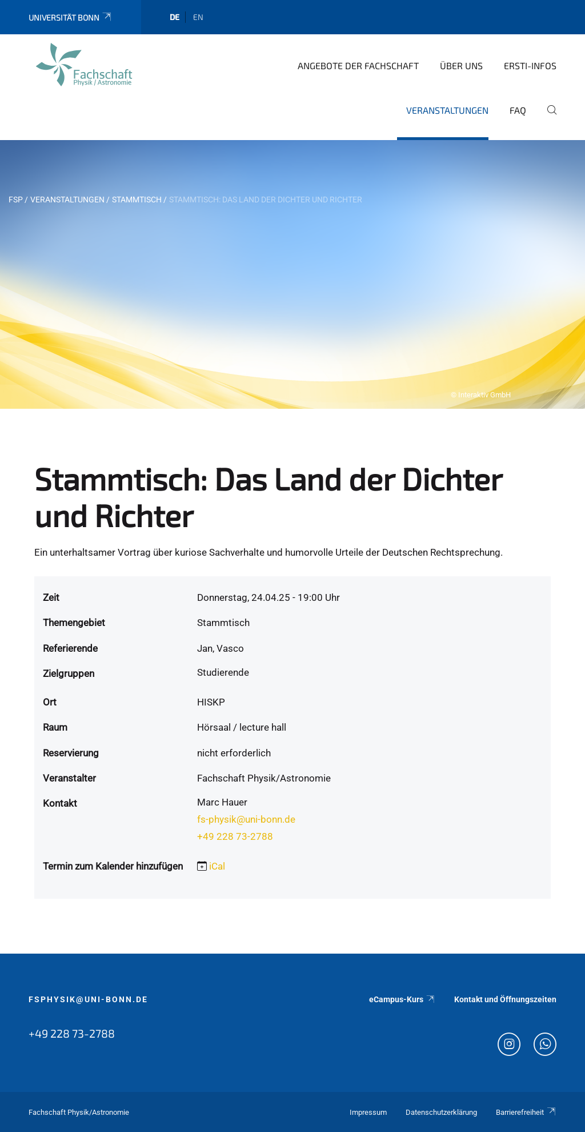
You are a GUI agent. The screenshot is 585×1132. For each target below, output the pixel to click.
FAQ (518, 110)
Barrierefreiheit (526, 1112)
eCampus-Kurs (402, 999)
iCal (217, 866)
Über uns (461, 65)
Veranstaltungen (447, 110)
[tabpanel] (292, 274)
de (174, 17)
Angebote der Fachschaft (358, 65)
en (198, 17)
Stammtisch (137, 199)
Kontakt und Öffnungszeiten (505, 999)
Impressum (368, 1112)
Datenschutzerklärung (441, 1112)
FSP (16, 199)
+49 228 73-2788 (235, 836)
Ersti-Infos (530, 65)
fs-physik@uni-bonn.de (246, 819)
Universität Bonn (71, 17)
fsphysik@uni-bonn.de (88, 999)
